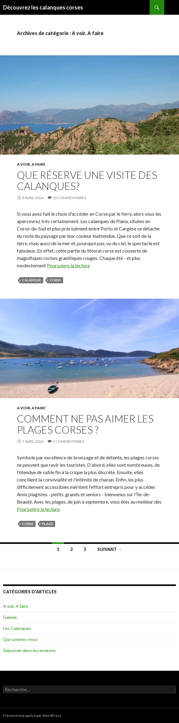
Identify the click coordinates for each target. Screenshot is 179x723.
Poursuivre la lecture (68, 265)
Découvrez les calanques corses (43, 7)
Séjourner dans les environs (29, 650)
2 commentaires (68, 441)
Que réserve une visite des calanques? (87, 180)
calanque (31, 280)
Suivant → (109, 549)
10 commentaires (69, 197)
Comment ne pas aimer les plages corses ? (85, 424)
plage (47, 524)
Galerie (10, 617)
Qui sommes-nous (20, 639)
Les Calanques (17, 628)
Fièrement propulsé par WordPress (32, 715)
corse (55, 280)
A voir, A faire (31, 164)
